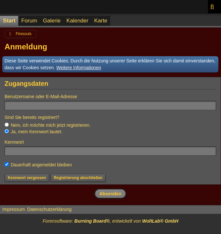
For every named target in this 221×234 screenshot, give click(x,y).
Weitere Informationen (78, 67)
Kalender (77, 21)
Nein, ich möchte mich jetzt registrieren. (48, 125)
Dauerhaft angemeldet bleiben (38, 164)
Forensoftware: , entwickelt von (110, 221)
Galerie (52, 21)
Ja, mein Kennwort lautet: (33, 131)
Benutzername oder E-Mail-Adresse (41, 96)
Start (9, 21)
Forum (29, 21)
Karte (100, 21)
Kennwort (14, 142)
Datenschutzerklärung (49, 209)
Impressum (13, 209)
